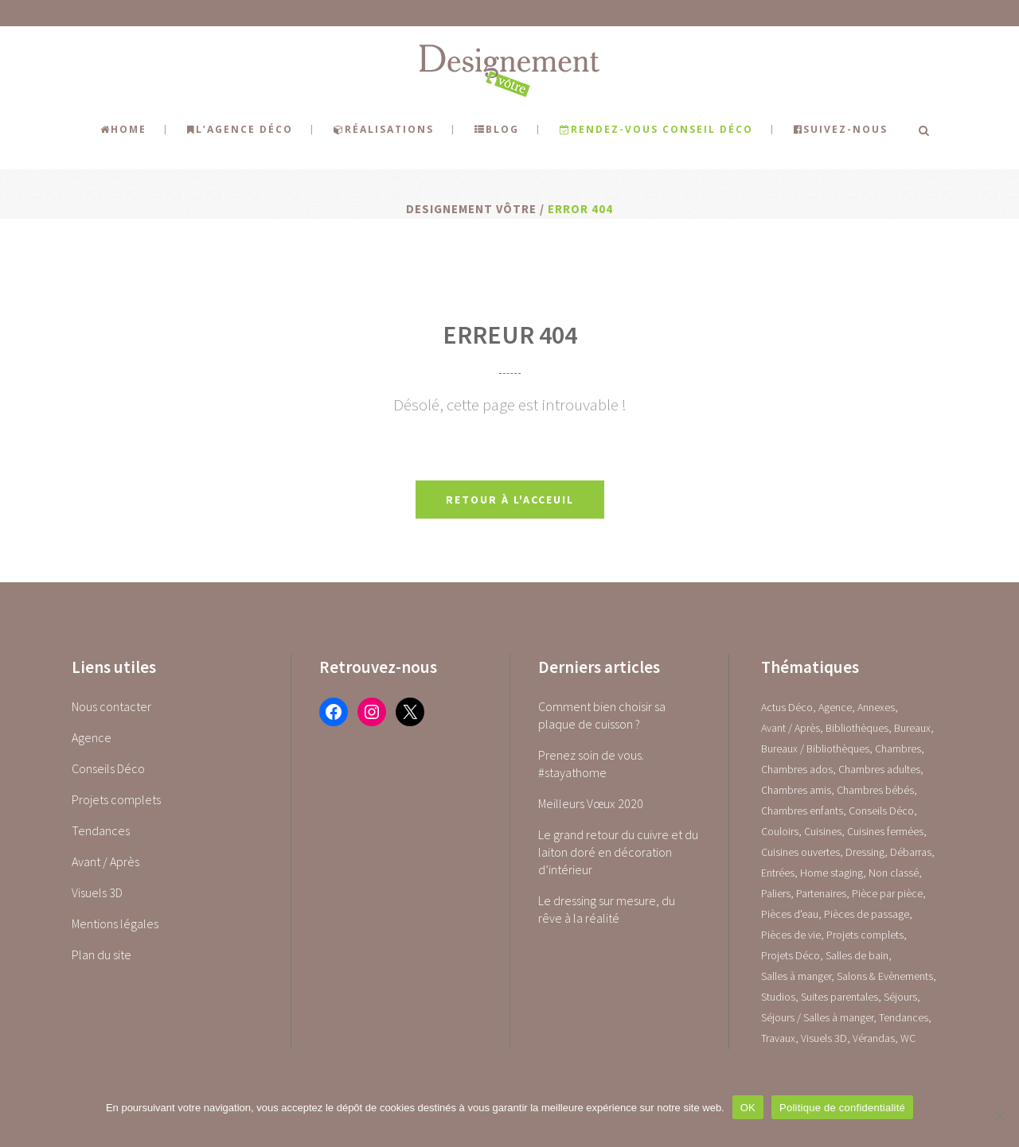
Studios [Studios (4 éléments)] (778, 997)
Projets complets (116, 799)
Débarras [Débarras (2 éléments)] (910, 852)
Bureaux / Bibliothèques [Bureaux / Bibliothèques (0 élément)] (815, 748)
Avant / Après (105, 861)
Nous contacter (111, 706)
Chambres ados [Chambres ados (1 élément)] (797, 769)
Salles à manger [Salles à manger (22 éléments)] (796, 976)
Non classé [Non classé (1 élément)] (894, 872)
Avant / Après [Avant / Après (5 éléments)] (790, 728)
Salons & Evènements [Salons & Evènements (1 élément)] (885, 976)
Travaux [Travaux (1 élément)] (778, 1038)
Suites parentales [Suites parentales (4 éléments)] (839, 997)
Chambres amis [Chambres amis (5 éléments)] (796, 790)
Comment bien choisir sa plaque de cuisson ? (602, 715)
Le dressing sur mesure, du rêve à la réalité (606, 909)
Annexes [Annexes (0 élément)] (876, 707)
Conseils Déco (108, 768)
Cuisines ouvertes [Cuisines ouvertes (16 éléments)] (800, 852)
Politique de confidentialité (842, 1108)
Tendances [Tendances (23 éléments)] (903, 1017)
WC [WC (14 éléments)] (908, 1038)
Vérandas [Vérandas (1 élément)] (874, 1038)
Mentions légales (115, 923)
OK (747, 1108)
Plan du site (101, 954)
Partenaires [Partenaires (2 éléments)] (821, 893)
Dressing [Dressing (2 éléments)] (864, 852)
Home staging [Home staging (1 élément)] (831, 872)
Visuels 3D (97, 892)
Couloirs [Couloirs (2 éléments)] (779, 831)
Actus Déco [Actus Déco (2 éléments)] (787, 707)
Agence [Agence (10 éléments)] (835, 707)
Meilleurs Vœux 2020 (590, 803)
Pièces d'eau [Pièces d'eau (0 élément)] (789, 914)
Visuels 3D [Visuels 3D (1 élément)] (824, 1038)
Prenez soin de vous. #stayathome (591, 763)
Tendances (101, 830)
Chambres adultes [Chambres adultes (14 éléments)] (879, 769)
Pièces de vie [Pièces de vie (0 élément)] (791, 934)
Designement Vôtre (471, 208)
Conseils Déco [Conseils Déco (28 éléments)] (881, 810)
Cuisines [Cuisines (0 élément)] (822, 831)
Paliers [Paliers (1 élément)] (776, 893)
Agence (91, 737)
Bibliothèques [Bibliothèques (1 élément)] (857, 728)
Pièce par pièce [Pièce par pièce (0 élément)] (887, 893)
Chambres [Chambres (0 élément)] (898, 748)
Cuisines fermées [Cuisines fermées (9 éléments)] (885, 831)
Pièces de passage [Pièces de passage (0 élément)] (866, 914)
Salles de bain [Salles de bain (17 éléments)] (857, 955)
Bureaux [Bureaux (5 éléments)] (912, 728)
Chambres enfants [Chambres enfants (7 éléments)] (802, 810)
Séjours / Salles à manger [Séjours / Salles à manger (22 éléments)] (817, 1017)
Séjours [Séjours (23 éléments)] (900, 997)
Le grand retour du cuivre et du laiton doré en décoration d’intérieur (618, 851)
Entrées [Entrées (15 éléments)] (778, 872)
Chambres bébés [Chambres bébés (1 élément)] (875, 790)
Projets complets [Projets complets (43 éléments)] (865, 934)
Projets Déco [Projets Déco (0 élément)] (790, 955)
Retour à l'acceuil (510, 499)
